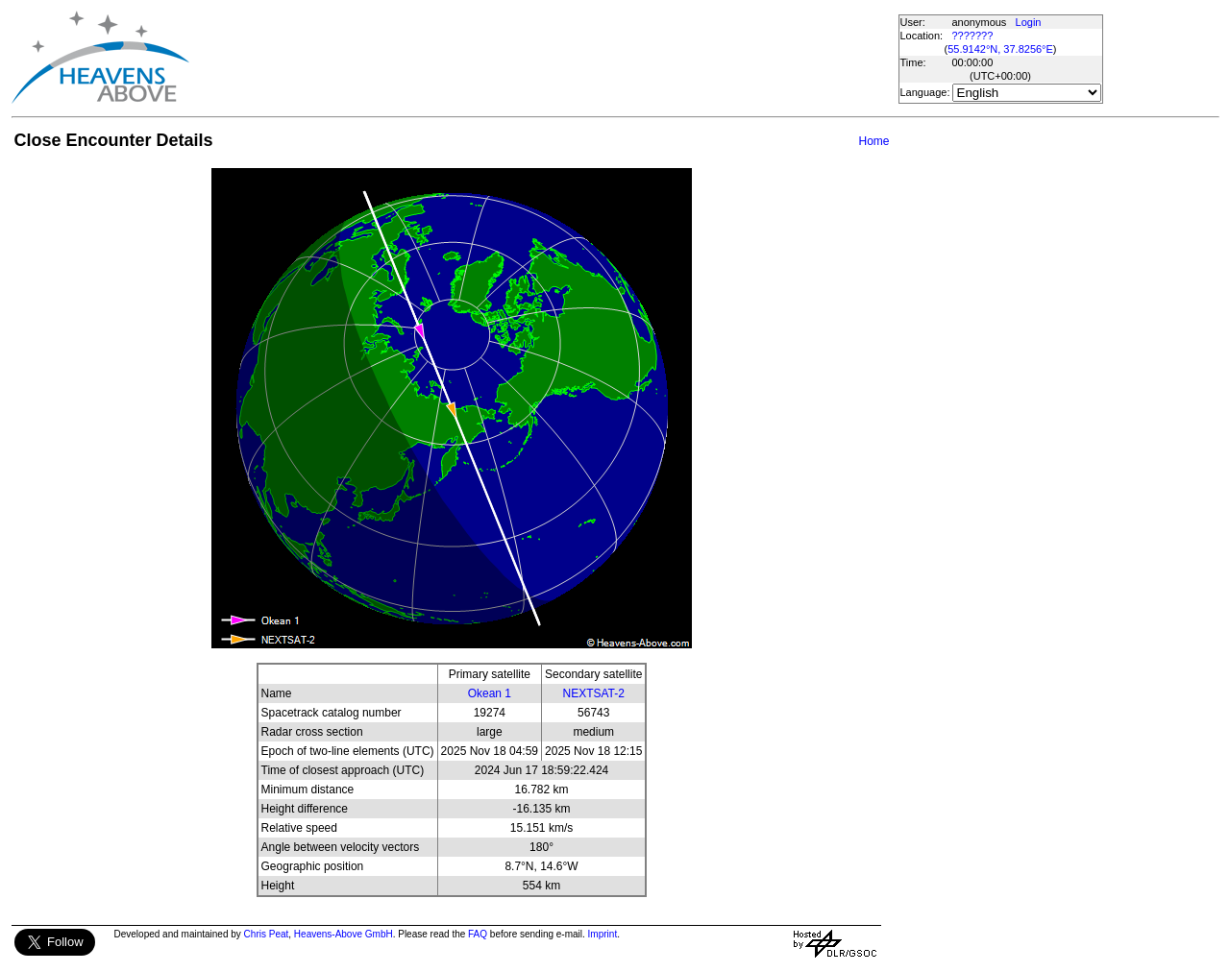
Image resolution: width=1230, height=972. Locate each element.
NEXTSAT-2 (594, 693)
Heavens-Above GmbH (343, 934)
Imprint (603, 934)
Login (1029, 22)
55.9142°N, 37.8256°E (1000, 49)
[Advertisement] (543, 57)
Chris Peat (266, 934)
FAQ (477, 934)
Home (873, 141)
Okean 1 (489, 693)
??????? (973, 35)
